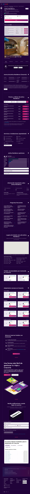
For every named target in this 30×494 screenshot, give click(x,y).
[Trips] (1, 15)
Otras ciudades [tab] (7, 445)
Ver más (27, 300)
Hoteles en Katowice (7, 456)
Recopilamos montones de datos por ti (17, 472)
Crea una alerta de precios (20, 349)
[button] (1, 4)
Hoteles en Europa (11, 6)
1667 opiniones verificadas (13, 13)
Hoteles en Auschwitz (7, 457)
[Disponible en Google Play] (16, 68)
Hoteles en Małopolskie (21, 6)
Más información (7, 122)
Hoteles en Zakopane (7, 455)
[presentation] (20, 67)
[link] (12, 297)
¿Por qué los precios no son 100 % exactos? (17, 473)
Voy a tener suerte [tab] (20, 445)
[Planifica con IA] (1, 13)
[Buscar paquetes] (1, 11)
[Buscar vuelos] (1, 6)
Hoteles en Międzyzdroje (8, 454)
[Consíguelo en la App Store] (25, 483)
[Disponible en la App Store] (20, 68)
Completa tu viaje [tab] (7, 447)
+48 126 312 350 (6, 12)
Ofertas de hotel (6, 6)
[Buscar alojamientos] (1, 8)
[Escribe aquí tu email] (17, 427)
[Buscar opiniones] (17, 168)
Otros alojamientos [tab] (13, 445)
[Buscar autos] (1, 10)
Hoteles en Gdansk (7, 452)
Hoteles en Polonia (16, 6)
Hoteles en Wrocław (7, 453)
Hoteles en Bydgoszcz (8, 458)
